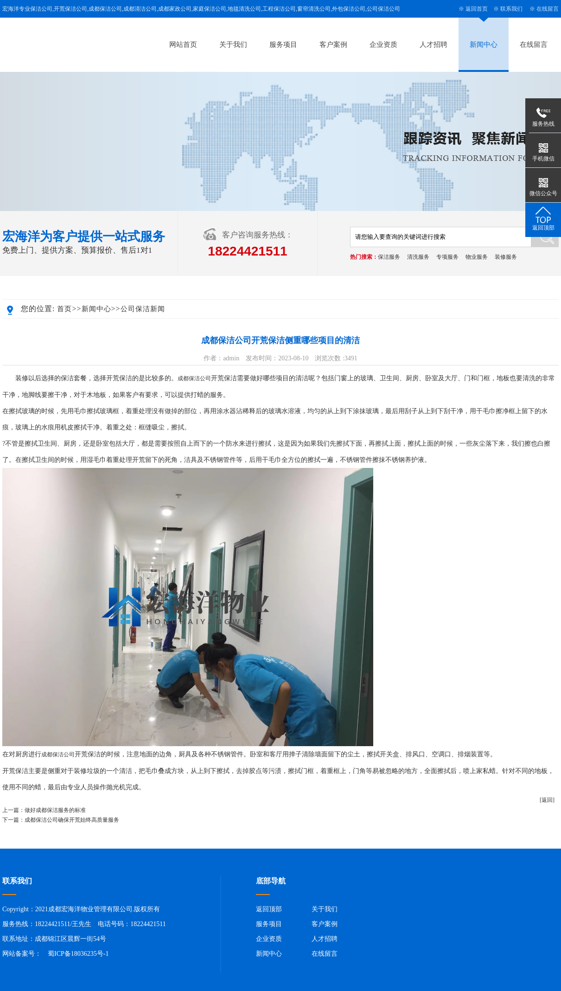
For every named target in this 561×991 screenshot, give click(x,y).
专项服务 (447, 257)
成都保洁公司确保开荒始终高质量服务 (72, 820)
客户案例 (333, 44)
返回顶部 (269, 909)
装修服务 (506, 257)
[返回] (547, 800)
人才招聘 (433, 44)
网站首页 (183, 44)
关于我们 (233, 44)
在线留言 (547, 9)
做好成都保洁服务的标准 (55, 810)
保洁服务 (389, 257)
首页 (64, 309)
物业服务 (476, 257)
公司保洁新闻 (143, 309)
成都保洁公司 (194, 378)
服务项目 (283, 44)
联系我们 (511, 9)
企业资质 (383, 44)
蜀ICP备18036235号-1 (78, 953)
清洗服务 (418, 257)
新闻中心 (483, 44)
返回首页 (476, 9)
